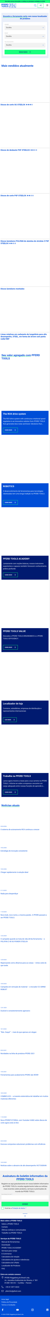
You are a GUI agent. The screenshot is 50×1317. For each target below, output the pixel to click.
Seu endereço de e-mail (6, 1194)
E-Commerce (7, 1254)
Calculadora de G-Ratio (10, 1263)
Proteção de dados (18, 1208)
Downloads (6, 1245)
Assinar (25, 1204)
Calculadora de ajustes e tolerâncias (15, 1260)
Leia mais (10, 720)
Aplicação (7, 24)
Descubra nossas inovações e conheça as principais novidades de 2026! (25, 1)
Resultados (25, 52)
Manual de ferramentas (11, 1242)
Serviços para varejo (9, 1251)
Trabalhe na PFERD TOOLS (12, 1233)
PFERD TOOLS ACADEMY (11, 1248)
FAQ (3, 1269)
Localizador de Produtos (11, 1266)
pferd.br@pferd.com (11, 1291)
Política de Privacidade (9, 1302)
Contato (5, 1227)
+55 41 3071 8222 (10, 1287)
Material (6, 33)
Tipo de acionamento (9, 41)
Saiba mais (10, 430)
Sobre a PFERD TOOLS (10, 1224)
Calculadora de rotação (10, 1257)
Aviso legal (5, 1299)
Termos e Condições (8, 1305)
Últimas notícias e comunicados (14, 1230)
